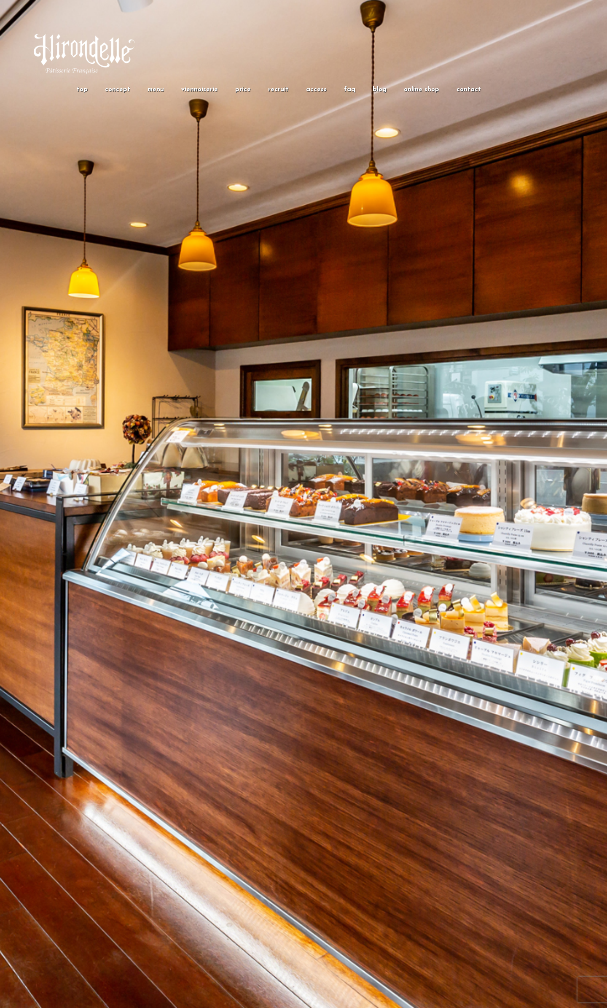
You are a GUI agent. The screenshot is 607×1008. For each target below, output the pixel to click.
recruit (278, 90)
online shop (421, 90)
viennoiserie (199, 90)
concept (117, 90)
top (82, 90)
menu (156, 90)
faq (349, 90)
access (316, 90)
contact (469, 90)
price (243, 90)
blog (380, 90)
